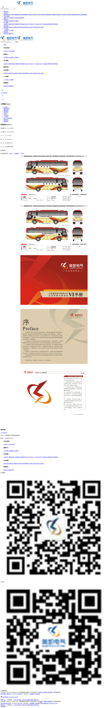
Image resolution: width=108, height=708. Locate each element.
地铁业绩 (16, 27)
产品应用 (11, 17)
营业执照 (37, 694)
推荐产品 (6, 17)
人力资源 (6, 28)
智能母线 (50, 692)
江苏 (14, 699)
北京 (25, 699)
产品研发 (16, 17)
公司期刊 (16, 21)
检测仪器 (21, 17)
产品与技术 (7, 16)
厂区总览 (36, 24)
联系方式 (6, 33)
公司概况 (16, 153)
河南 (35, 699)
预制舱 (54, 14)
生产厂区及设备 (43, 24)
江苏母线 (63, 14)
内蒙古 (29, 699)
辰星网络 (32, 694)
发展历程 (17, 24)
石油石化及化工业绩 (38, 27)
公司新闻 (6, 21)
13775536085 (4, 432)
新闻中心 (6, 19)
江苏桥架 (68, 14)
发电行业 (11, 27)
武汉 (20, 699)
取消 (17, 42)
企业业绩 (6, 25)
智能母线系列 (7, 14)
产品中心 (6, 13)
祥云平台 (20, 694)
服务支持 (11, 33)
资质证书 (31, 24)
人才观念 (6, 30)
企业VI (27, 24)
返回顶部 (3, 706)
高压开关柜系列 (41, 14)
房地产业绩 (22, 27)
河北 (37, 699)
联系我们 (55, 24)
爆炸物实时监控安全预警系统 (79, 14)
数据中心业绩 (28, 27)
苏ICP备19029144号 (6, 694)
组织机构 (22, 24)
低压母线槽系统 (15, 14)
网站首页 (6, 11)
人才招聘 (11, 30)
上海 (23, 699)
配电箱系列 (49, 14)
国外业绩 (6, 27)
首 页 (10, 153)
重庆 (32, 699)
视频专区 (50, 24)
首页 (5, 44)
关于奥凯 (6, 22)
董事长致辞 (12, 24)
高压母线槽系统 (24, 14)
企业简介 (6, 24)
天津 (17, 699)
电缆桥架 (58, 14)
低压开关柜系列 (32, 14)
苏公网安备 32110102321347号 (9, 697)
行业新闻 (11, 21)
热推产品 (3, 699)
